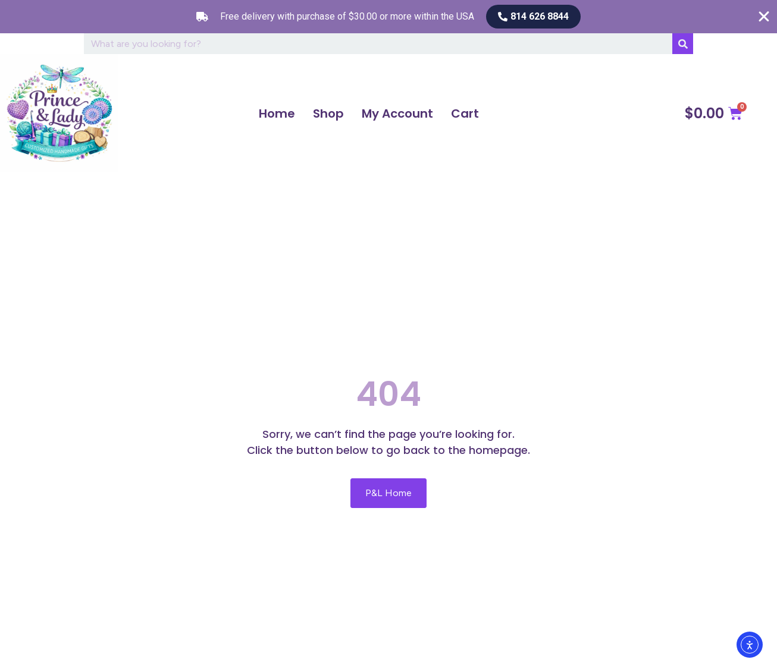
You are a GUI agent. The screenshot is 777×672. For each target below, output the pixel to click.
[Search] (682, 43)
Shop (328, 113)
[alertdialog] (388, 16)
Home (277, 113)
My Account (397, 113)
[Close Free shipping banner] (764, 17)
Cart (465, 113)
